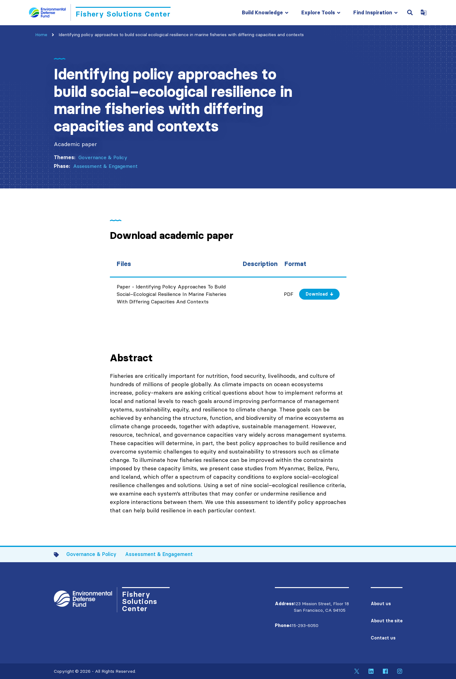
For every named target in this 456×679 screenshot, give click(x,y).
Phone (282, 625)
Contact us (383, 638)
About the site (386, 621)
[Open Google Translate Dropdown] (423, 12)
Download (317, 294)
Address (284, 603)
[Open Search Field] (410, 12)
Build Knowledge (262, 12)
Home (41, 34)
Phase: (62, 166)
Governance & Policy (102, 157)
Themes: (64, 157)
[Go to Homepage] (100, 12)
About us (381, 603)
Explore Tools (318, 12)
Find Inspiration (372, 12)
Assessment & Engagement (105, 166)
